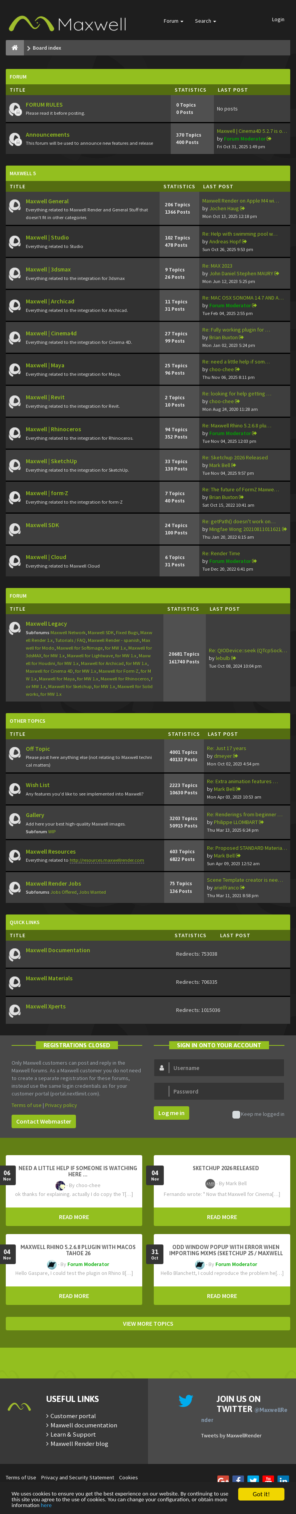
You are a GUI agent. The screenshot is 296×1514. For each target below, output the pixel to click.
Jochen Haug (224, 208)
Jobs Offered (63, 892)
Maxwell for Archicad (102, 663)
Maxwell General (47, 201)
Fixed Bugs (127, 632)
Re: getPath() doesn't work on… (239, 521)
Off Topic (38, 748)
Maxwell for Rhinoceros (125, 679)
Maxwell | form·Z (47, 493)
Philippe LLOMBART (236, 822)
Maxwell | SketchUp (51, 461)
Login (278, 19)
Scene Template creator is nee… (245, 879)
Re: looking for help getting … (236, 393)
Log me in (171, 1113)
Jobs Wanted (92, 892)
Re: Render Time (221, 553)
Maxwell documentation (83, 1425)
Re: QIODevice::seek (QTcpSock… (248, 650)
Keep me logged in (258, 1114)
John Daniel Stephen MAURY (241, 273)
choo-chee (221, 369)
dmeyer (223, 755)
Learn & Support (73, 1434)
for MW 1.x (115, 648)
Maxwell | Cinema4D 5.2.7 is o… (252, 130)
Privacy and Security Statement (77, 1477)
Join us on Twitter (244, 1408)
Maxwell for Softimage (80, 648)
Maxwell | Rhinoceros (53, 429)
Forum (173, 20)
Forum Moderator (245, 138)
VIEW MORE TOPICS (148, 1323)
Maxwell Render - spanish (114, 640)
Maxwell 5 (23, 173)
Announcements (47, 134)
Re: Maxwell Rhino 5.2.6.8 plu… (236, 425)
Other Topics (27, 720)
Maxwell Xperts (46, 1006)
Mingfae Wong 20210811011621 (245, 529)
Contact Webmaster (43, 1121)
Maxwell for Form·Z (118, 671)
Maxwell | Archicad (50, 301)
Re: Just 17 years (226, 748)
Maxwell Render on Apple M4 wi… (240, 200)
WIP (52, 831)
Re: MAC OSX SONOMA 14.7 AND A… (243, 297)
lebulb (223, 658)
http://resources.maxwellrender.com (107, 860)
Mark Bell (219, 465)
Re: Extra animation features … (242, 781)
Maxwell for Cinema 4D (49, 671)
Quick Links (25, 922)
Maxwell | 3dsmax (48, 269)
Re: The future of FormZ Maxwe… (240, 489)
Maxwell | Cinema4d (51, 333)
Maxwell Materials (49, 978)
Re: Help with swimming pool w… (240, 233)
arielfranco (226, 887)
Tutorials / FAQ (70, 640)
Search (205, 20)
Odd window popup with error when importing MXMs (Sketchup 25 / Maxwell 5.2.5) (226, 1253)
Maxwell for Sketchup (70, 686)
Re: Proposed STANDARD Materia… (247, 847)
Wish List (38, 785)
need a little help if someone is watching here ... (77, 1171)
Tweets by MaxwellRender (231, 1435)
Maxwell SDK (42, 525)
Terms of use (27, 1105)
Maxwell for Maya (57, 679)
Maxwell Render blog (79, 1443)
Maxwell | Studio (47, 237)
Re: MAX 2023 (217, 265)
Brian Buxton (223, 337)
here (130, 1505)
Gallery (35, 815)
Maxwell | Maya (45, 365)
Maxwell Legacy (46, 623)
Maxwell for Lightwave (90, 655)
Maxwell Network (68, 632)
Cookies (128, 1477)
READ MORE (74, 1217)
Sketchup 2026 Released (226, 1168)
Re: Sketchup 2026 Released (235, 457)
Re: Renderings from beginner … (245, 814)
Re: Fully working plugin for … (236, 329)
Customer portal (73, 1416)
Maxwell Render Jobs (53, 883)
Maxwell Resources (51, 851)
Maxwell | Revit (45, 397)
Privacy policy (61, 1105)
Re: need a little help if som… (236, 361)
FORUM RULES (44, 104)
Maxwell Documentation (58, 950)
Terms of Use (21, 1477)
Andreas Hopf (225, 241)
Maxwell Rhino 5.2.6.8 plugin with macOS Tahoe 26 (78, 1250)
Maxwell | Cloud (46, 557)
